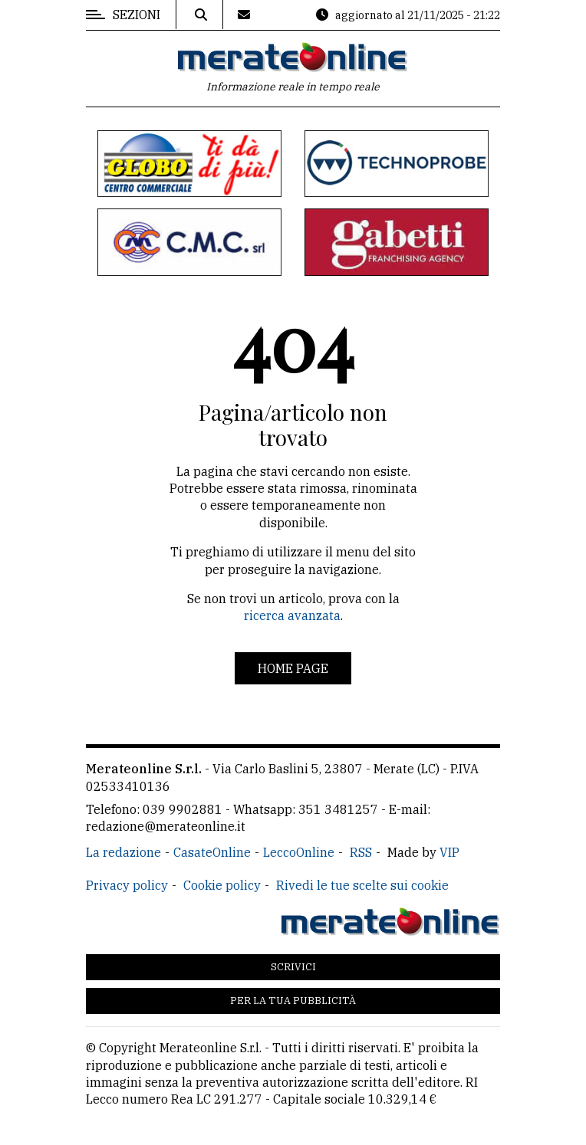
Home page (293, 668)
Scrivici (293, 966)
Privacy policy (127, 885)
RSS (361, 852)
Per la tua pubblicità (293, 1000)
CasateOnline (212, 852)
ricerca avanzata (292, 615)
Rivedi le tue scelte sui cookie (362, 885)
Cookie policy (222, 885)
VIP (449, 852)
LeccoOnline (298, 852)
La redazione (123, 852)
